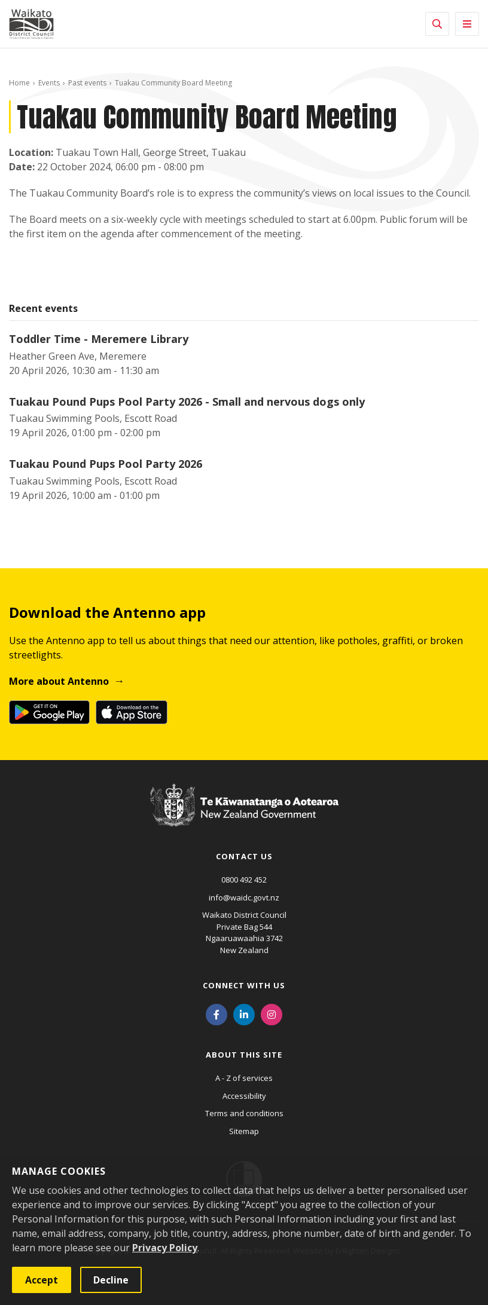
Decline (111, 1279)
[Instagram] (271, 1013)
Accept (41, 1279)
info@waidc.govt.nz (244, 897)
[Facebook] (216, 1013)
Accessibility (244, 1095)
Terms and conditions (244, 1113)
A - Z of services (244, 1078)
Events (49, 83)
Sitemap (244, 1131)
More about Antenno (59, 681)
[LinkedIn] (244, 1013)
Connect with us (244, 985)
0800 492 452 (244, 879)
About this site (244, 1054)
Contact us (244, 856)
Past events (87, 83)
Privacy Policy (164, 1247)
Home (19, 83)
